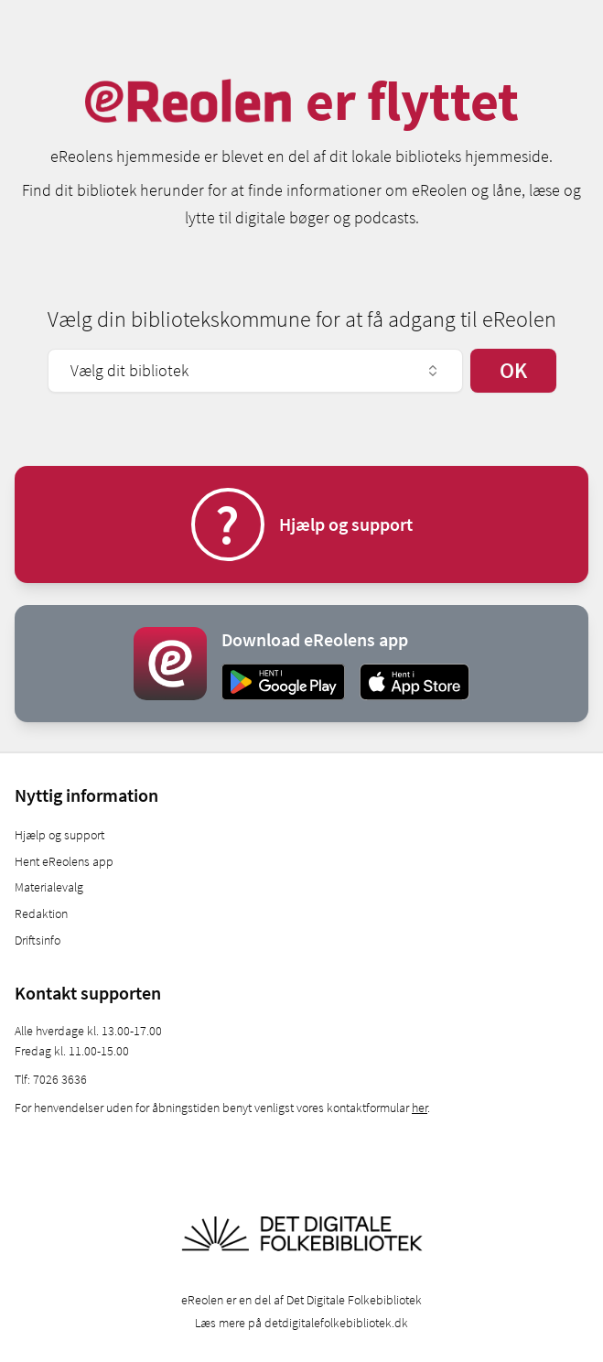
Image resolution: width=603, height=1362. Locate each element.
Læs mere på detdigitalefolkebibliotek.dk (301, 1322)
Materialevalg (49, 887)
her (419, 1107)
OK (513, 370)
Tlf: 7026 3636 (51, 1079)
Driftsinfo (37, 940)
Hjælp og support (59, 835)
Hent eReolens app (64, 861)
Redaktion (41, 913)
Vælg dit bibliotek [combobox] (255, 370)
